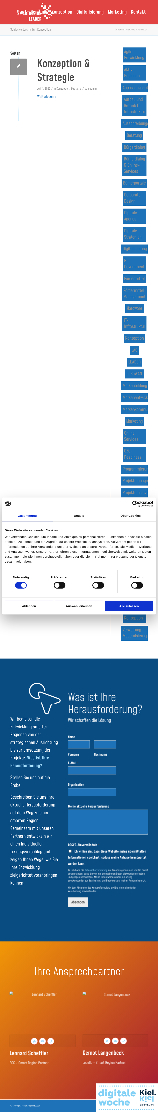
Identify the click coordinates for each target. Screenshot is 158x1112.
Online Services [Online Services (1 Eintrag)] (131, 436)
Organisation (83, 789)
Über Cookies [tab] (131, 515)
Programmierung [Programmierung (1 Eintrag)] (135, 469)
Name (79, 752)
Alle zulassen (129, 606)
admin (93, 89)
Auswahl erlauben (79, 606)
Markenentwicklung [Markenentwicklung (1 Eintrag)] (135, 398)
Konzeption (62, 89)
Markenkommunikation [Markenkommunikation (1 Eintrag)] (135, 409)
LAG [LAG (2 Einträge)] (134, 350)
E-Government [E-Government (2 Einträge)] (134, 264)
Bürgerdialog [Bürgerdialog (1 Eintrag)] (134, 147)
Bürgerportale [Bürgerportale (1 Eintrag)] (134, 183)
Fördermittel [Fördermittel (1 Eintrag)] (134, 279)
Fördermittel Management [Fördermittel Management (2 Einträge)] (134, 293)
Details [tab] (79, 515)
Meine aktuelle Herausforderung (93, 806)
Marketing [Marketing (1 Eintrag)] (134, 421)
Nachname (102, 765)
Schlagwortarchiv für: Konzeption (30, 29)
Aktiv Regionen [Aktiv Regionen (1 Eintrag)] (132, 73)
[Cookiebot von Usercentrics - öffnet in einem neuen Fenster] (135, 504)
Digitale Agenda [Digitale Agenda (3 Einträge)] (130, 216)
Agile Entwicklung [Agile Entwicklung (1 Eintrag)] (134, 55)
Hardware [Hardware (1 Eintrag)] (134, 308)
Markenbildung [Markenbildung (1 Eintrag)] (135, 386)
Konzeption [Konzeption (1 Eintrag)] (134, 338)
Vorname (81, 765)
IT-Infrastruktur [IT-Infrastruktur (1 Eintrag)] (134, 323)
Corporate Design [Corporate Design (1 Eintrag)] (132, 198)
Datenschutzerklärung (99, 856)
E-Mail (81, 772)
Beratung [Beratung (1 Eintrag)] (134, 135)
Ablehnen (29, 606)
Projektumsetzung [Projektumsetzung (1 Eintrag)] (135, 493)
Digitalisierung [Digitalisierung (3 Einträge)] (135, 249)
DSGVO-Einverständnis (89, 836)
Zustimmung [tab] (27, 515)
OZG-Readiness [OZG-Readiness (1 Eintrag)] (132, 454)
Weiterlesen (47, 96)
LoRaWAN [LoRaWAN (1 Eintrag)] (134, 374)
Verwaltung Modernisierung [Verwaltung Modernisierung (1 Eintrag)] (135, 633)
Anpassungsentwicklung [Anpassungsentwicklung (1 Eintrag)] (135, 88)
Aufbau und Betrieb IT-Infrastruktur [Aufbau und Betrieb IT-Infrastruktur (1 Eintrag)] (134, 105)
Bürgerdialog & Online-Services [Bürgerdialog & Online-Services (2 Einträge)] (134, 165)
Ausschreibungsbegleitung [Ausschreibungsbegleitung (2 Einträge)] (135, 123)
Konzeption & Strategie (63, 71)
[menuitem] (21, 12)
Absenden (84, 881)
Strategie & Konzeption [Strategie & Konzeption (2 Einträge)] (133, 615)
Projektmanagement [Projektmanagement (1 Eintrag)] (135, 481)
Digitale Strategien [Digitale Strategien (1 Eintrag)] (133, 234)
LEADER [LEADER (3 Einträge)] (134, 362)
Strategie (76, 89)
